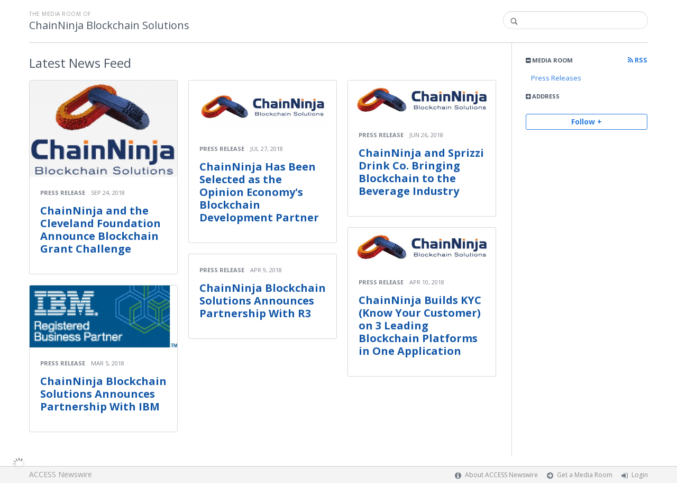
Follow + (586, 122)
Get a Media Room (584, 474)
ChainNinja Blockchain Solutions (109, 25)
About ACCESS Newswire (501, 474)
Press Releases (556, 78)
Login (640, 474)
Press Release (62, 192)
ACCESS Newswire (60, 474)
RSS (637, 60)
